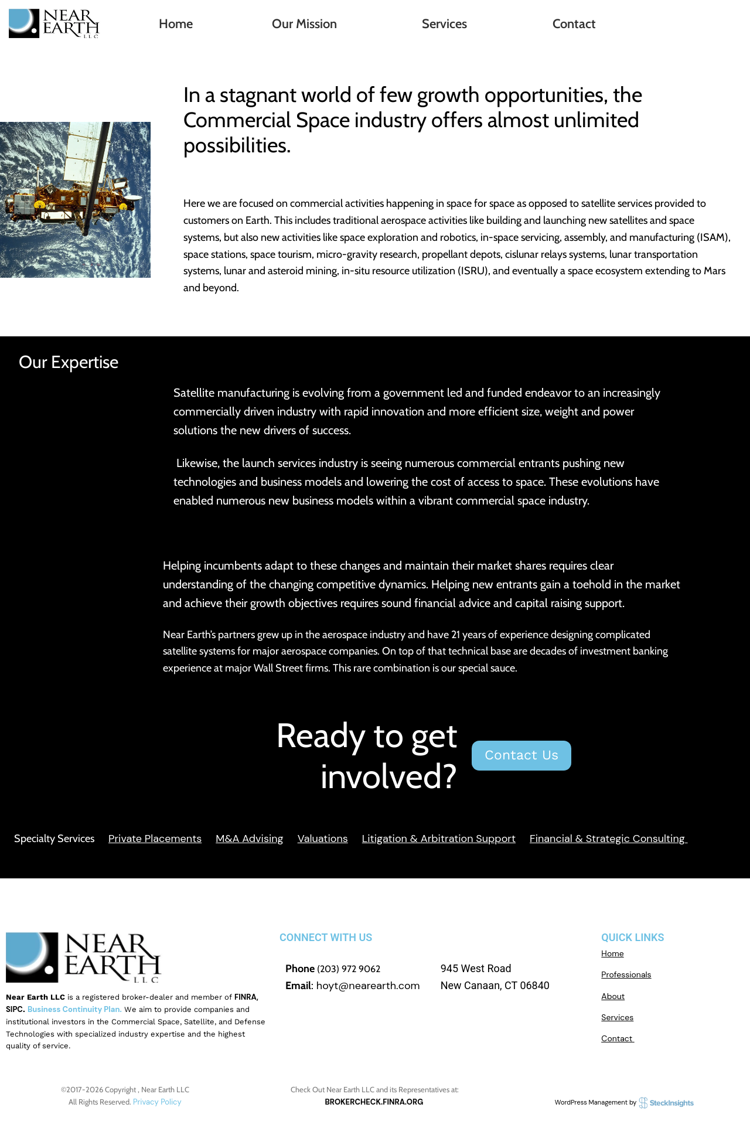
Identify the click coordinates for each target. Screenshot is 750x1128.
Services (444, 24)
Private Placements (155, 838)
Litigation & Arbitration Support (439, 838)
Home (176, 24)
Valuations (323, 838)
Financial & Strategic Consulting (607, 838)
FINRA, (246, 997)
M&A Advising (249, 838)
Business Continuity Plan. (75, 1009)
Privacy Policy (157, 1102)
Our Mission (304, 24)
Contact (574, 24)
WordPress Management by (625, 1102)
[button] (307, 24)
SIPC (14, 1009)
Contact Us (521, 755)
